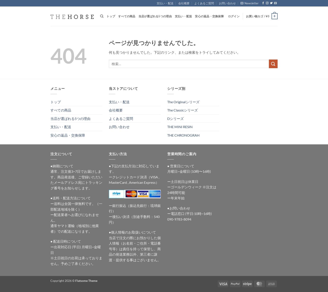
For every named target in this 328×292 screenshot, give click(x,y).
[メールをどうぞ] (275, 3)
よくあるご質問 (204, 3)
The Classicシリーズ (182, 110)
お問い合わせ (227, 3)
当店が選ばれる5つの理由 (155, 16)
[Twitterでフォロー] (271, 3)
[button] (250, 3)
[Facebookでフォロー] (263, 3)
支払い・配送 (165, 3)
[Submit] (273, 64)
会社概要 (184, 3)
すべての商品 (126, 16)
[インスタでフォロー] (267, 3)
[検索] (101, 16)
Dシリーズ (175, 118)
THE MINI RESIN (180, 127)
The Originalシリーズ (183, 102)
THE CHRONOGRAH (183, 135)
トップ (110, 16)
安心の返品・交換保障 (209, 16)
